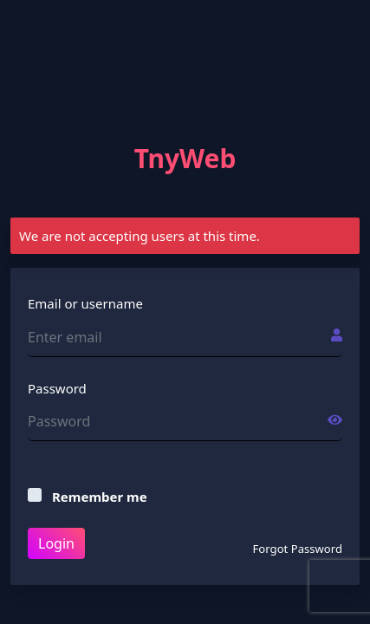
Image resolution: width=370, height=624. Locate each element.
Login (56, 543)
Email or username (85, 303)
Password (57, 388)
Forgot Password (297, 548)
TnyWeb (185, 158)
